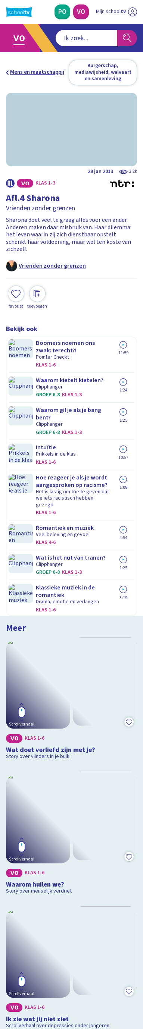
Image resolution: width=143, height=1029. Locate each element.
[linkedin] (42, 978)
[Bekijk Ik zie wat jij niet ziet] (71, 565)
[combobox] (61, 38)
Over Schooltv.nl (31, 839)
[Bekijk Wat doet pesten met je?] (71, 664)
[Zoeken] (127, 38)
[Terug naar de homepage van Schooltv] (19, 12)
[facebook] (9, 978)
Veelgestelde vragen (36, 829)
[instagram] (26, 978)
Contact (18, 820)
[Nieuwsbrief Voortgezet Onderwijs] (71, 926)
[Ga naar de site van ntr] (109, 994)
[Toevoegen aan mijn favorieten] (16, 289)
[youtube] (59, 978)
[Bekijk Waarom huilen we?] (71, 473)
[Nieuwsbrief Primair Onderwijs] (71, 905)
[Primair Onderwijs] (62, 11)
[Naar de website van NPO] (132, 11)
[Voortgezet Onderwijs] (81, 11)
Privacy (17, 850)
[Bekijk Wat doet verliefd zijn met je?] (71, 382)
